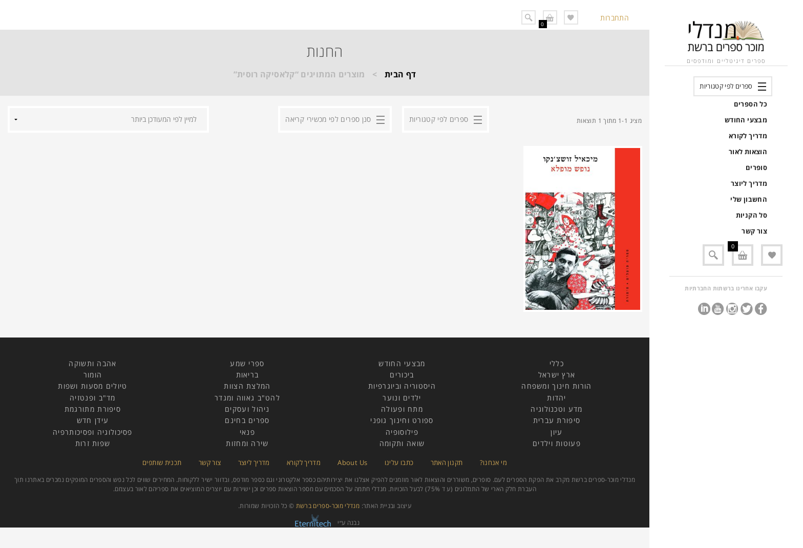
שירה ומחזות (247, 443)
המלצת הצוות (247, 386)
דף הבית (400, 74)
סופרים (756, 167)
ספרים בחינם (247, 420)
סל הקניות (751, 215)
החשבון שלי (748, 199)
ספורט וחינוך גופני (401, 420)
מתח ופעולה (402, 409)
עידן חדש (93, 420)
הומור (92, 375)
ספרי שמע (247, 363)
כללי (557, 363)
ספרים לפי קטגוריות (726, 86)
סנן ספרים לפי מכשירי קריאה (328, 119)
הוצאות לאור (748, 151)
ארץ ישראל (557, 375)
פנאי (247, 432)
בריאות (247, 375)
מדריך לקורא (748, 135)
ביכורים (402, 375)
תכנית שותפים (161, 462)
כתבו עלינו (399, 462)
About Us (352, 462)
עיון (556, 432)
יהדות (556, 398)
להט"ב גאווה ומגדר (247, 398)
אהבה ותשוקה (92, 363)
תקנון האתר (447, 462)
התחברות (614, 18)
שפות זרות (93, 443)
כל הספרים (750, 104)
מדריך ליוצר (749, 183)
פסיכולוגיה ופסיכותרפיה (93, 432)
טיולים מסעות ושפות (92, 386)
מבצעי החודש (746, 119)
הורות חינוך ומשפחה (556, 386)
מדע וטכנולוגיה (556, 409)
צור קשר (754, 231)
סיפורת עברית (557, 420)
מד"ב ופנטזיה (93, 398)
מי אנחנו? (493, 462)
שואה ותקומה (402, 443)
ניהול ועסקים (247, 409)
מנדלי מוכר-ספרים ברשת (328, 505)
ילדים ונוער (402, 398)
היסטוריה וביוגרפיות (402, 386)
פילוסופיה (402, 432)
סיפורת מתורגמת (93, 409)
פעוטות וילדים (557, 443)
